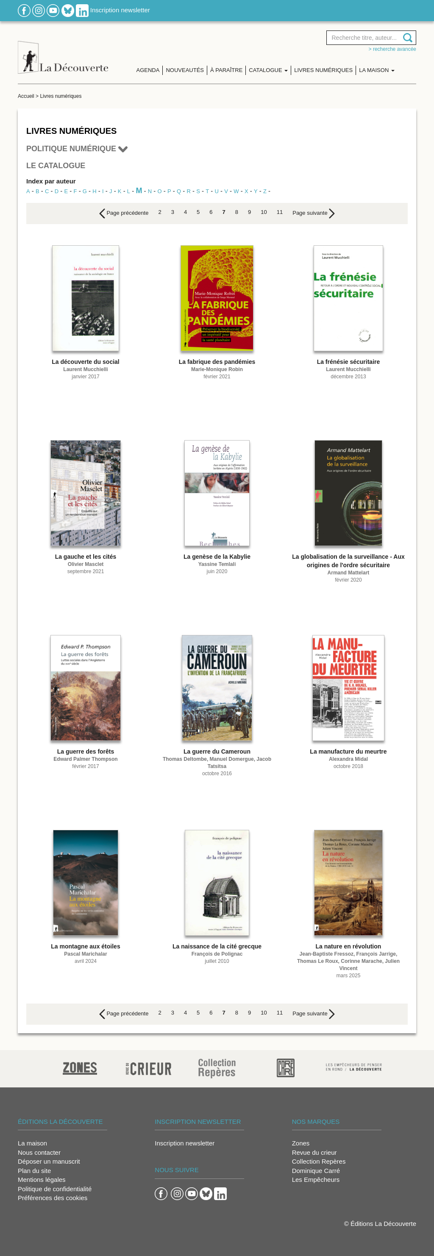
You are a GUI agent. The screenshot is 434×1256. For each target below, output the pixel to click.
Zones (301, 1143)
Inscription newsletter (120, 10)
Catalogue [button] (268, 70)
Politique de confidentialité (55, 1188)
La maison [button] (377, 70)
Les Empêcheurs (316, 1179)
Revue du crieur (314, 1152)
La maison (32, 1143)
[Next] (313, 213)
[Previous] (124, 213)
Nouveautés (185, 70)
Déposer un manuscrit (49, 1161)
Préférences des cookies (52, 1197)
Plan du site (34, 1170)
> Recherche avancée (392, 49)
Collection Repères (319, 1161)
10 (264, 212)
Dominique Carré (316, 1170)
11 (280, 212)
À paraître (226, 70)
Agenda (148, 70)
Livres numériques (323, 70)
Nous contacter (39, 1152)
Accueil (26, 96)
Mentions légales (42, 1179)
